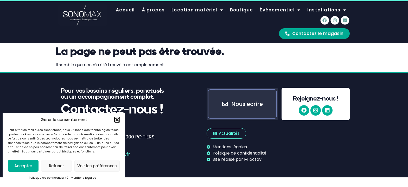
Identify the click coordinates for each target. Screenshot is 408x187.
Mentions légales (83, 178)
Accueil (125, 6)
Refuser (56, 166)
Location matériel (197, 6)
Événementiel (280, 6)
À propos (153, 6)
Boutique (241, 6)
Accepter (23, 166)
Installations (326, 6)
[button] (117, 119)
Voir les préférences (97, 166)
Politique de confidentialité (48, 178)
